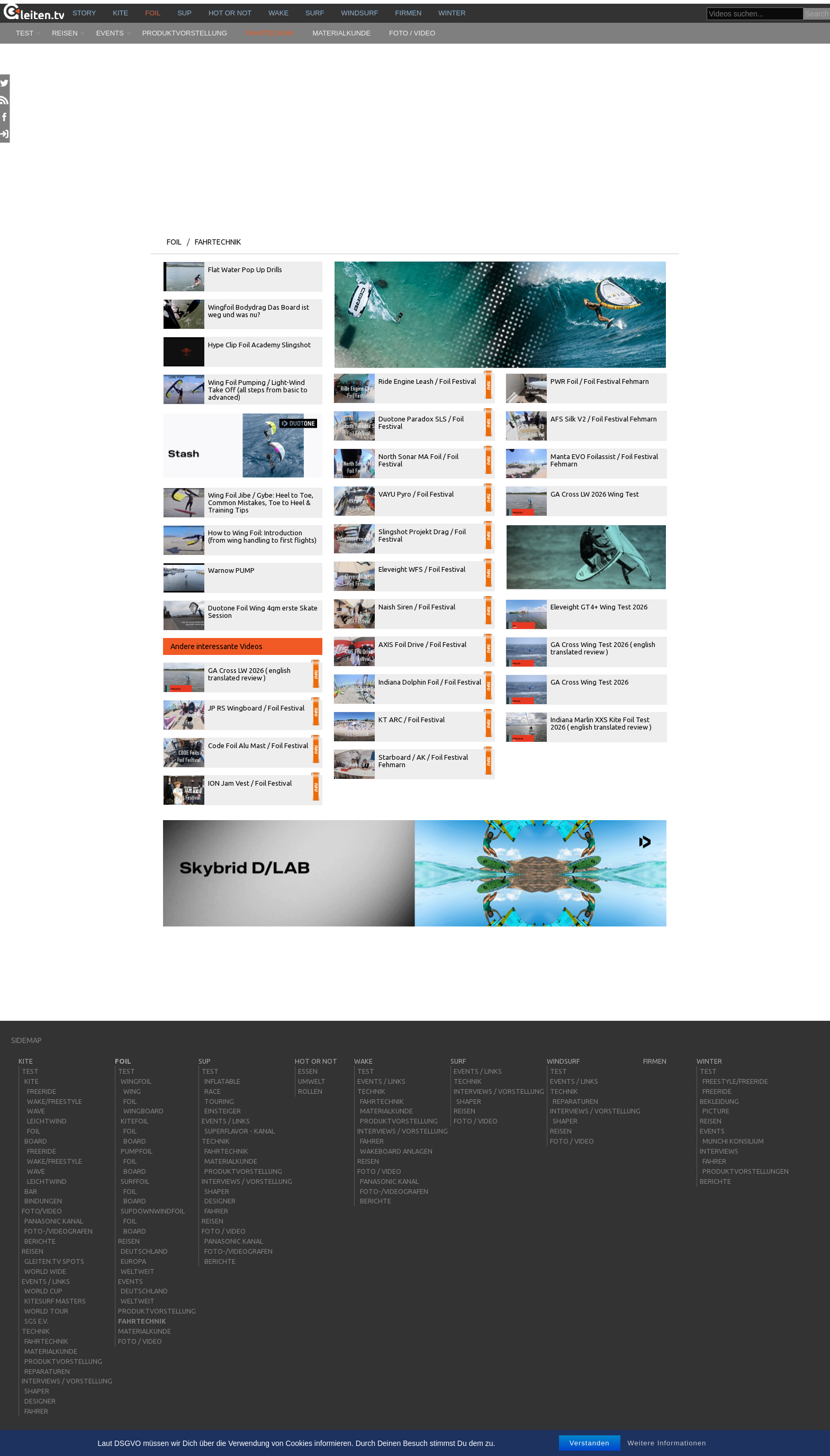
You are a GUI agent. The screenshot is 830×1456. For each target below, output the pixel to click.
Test (24, 33)
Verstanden (590, 1443)
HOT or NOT (230, 13)
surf (314, 13)
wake (278, 13)
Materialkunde (342, 33)
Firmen (408, 13)
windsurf (359, 13)
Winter (451, 13)
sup (184, 13)
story (84, 13)
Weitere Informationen (667, 1443)
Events (110, 33)
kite (120, 13)
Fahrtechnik (270, 33)
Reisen (64, 33)
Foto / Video (412, 33)
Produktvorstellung (184, 33)
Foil (152, 13)
